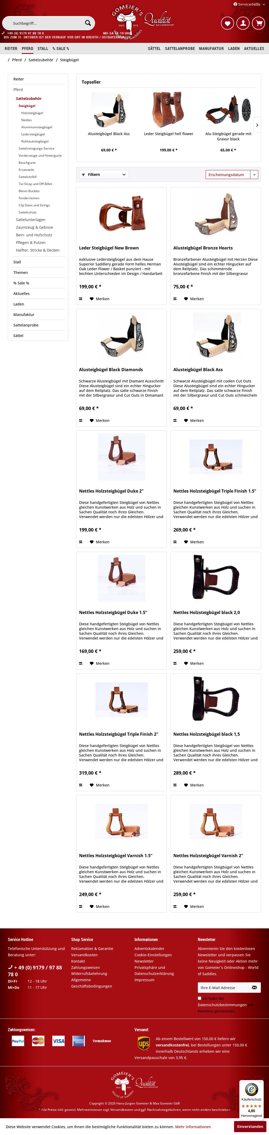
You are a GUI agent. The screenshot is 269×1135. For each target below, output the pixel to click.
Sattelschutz (28, 212)
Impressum (144, 979)
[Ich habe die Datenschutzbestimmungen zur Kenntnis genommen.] (199, 998)
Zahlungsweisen (85, 967)
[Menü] (260, 1083)
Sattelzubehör (29, 98)
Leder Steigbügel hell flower (168, 133)
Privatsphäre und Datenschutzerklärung (154, 970)
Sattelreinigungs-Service (36, 148)
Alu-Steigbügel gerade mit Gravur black (228, 136)
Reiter (18, 78)
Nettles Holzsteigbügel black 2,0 (206, 612)
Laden (18, 303)
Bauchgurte (27, 162)
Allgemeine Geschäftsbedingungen (91, 983)
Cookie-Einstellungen (153, 954)
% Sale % (21, 282)
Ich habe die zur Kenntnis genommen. (226, 1005)
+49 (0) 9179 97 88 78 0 (25, 33)
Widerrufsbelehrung (89, 973)
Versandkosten (84, 954)
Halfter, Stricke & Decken (38, 250)
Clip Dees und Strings (34, 205)
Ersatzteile (26, 169)
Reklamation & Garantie (92, 948)
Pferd (18, 89)
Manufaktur (23, 314)
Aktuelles (21, 293)
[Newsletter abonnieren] (254, 987)
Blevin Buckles (29, 191)
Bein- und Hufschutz (34, 234)
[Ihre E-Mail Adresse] (223, 987)
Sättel (18, 335)
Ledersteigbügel (33, 134)
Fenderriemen (29, 198)
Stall (17, 261)
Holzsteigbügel (32, 113)
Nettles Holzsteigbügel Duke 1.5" (113, 612)
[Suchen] (88, 23)
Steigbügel (27, 106)
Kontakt (78, 961)
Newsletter (144, 961)
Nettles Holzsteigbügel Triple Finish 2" (118, 734)
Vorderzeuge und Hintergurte (40, 155)
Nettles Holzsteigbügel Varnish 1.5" (116, 855)
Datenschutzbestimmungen (222, 1004)
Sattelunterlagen (30, 219)
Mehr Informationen (193, 1126)
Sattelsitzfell (28, 177)
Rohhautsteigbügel (35, 141)
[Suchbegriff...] (49, 23)
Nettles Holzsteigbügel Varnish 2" (208, 855)
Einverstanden (250, 1126)
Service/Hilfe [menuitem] (247, 4)
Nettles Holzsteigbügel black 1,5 (206, 734)
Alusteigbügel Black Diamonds (111, 369)
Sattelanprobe (25, 325)
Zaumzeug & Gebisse (34, 227)
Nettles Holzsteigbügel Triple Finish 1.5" (214, 491)
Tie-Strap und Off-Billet (35, 184)
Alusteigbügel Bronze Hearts (203, 248)
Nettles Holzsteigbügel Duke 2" (111, 491)
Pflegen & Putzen (31, 242)
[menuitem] (49, 23)
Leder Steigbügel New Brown (109, 248)
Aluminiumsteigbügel (36, 127)
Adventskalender (149, 948)
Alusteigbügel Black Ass (109, 133)
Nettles (26, 120)
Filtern (91, 174)
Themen (20, 272)
